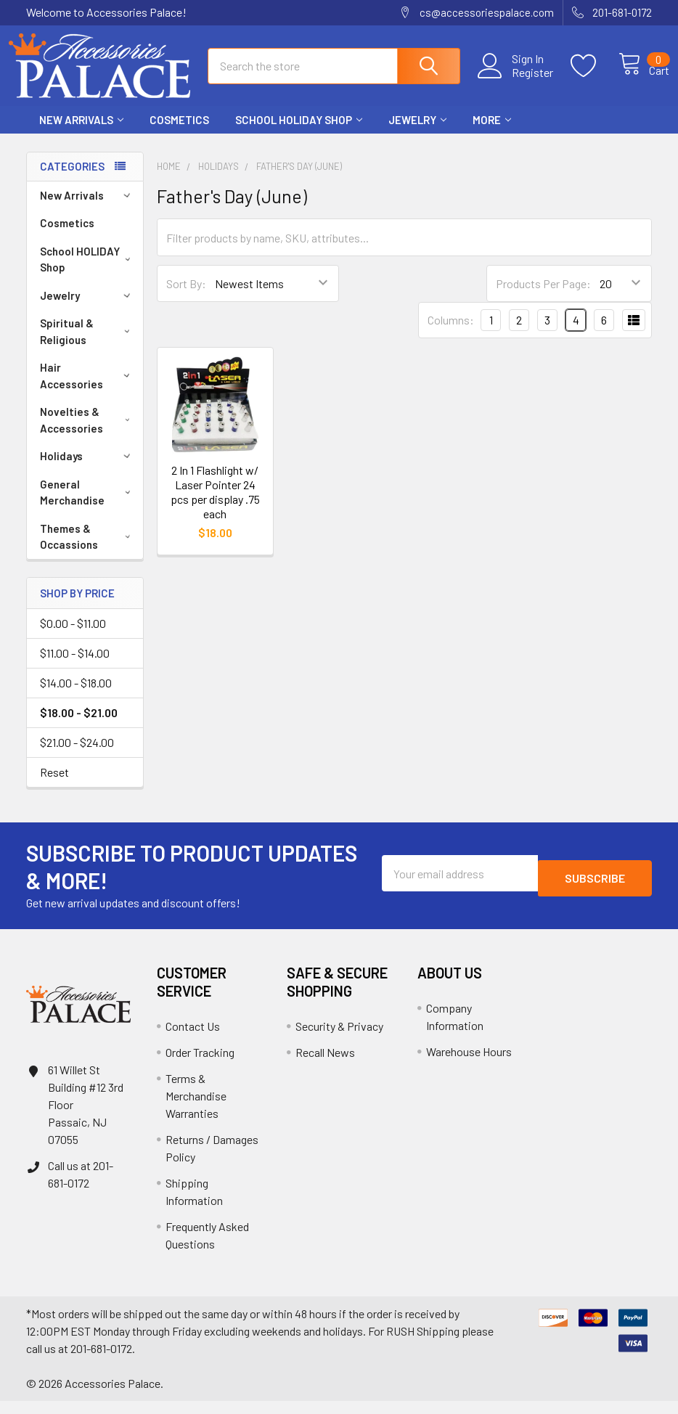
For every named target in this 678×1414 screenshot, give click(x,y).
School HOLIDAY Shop (298, 132)
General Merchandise (88, 505)
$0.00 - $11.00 (73, 636)
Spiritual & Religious (88, 344)
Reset (54, 785)
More (492, 132)
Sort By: (186, 296)
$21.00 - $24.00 (77, 755)
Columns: (451, 333)
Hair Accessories (87, 389)
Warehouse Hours (469, 1064)
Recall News (325, 1065)
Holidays (87, 468)
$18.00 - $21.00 (79, 725)
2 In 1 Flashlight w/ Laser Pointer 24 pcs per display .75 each (215, 505)
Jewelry (417, 132)
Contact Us (193, 1039)
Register (516, 80)
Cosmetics (179, 132)
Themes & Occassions (88, 550)
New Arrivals (81, 132)
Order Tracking (200, 1065)
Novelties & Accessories (88, 433)
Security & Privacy (339, 1039)
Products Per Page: (543, 296)
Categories (72, 179)
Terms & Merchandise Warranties (196, 1108)
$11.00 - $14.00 (75, 666)
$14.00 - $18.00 (76, 696)
